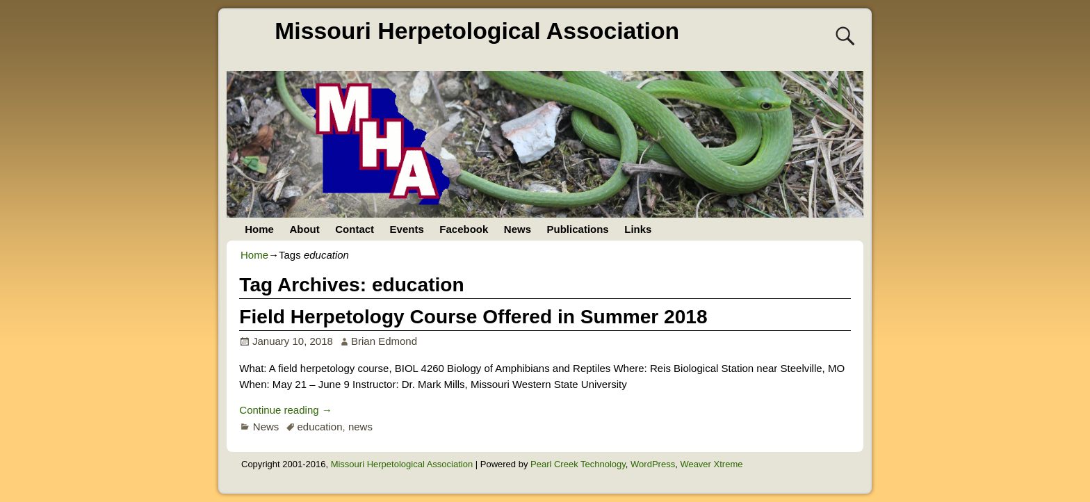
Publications (578, 229)
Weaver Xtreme (711, 464)
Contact (354, 229)
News (517, 229)
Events (407, 229)
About (304, 229)
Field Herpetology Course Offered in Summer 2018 (473, 316)
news (360, 426)
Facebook (463, 229)
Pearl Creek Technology (578, 464)
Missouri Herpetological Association (477, 30)
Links (637, 229)
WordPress (653, 464)
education (319, 426)
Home (259, 229)
